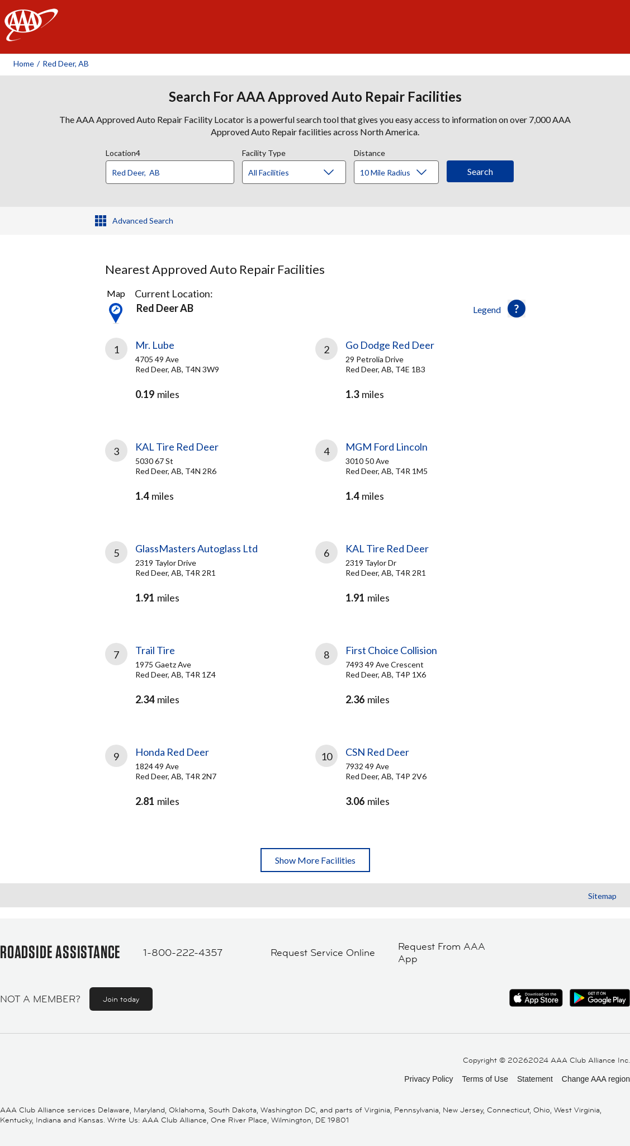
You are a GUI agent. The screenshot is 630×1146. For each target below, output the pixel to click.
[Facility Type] (303, 172)
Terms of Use (485, 1078)
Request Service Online (323, 952)
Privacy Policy (428, 1078)
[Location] (170, 172)
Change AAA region (596, 1078)
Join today (121, 999)
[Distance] (400, 172)
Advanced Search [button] (142, 220)
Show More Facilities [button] (315, 860)
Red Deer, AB (65, 63)
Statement (535, 1078)
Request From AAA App (441, 953)
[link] (210, 375)
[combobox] (174, 169)
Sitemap (602, 896)
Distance (369, 151)
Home (23, 63)
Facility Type (264, 151)
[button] (516, 309)
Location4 (123, 151)
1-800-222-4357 (182, 952)
